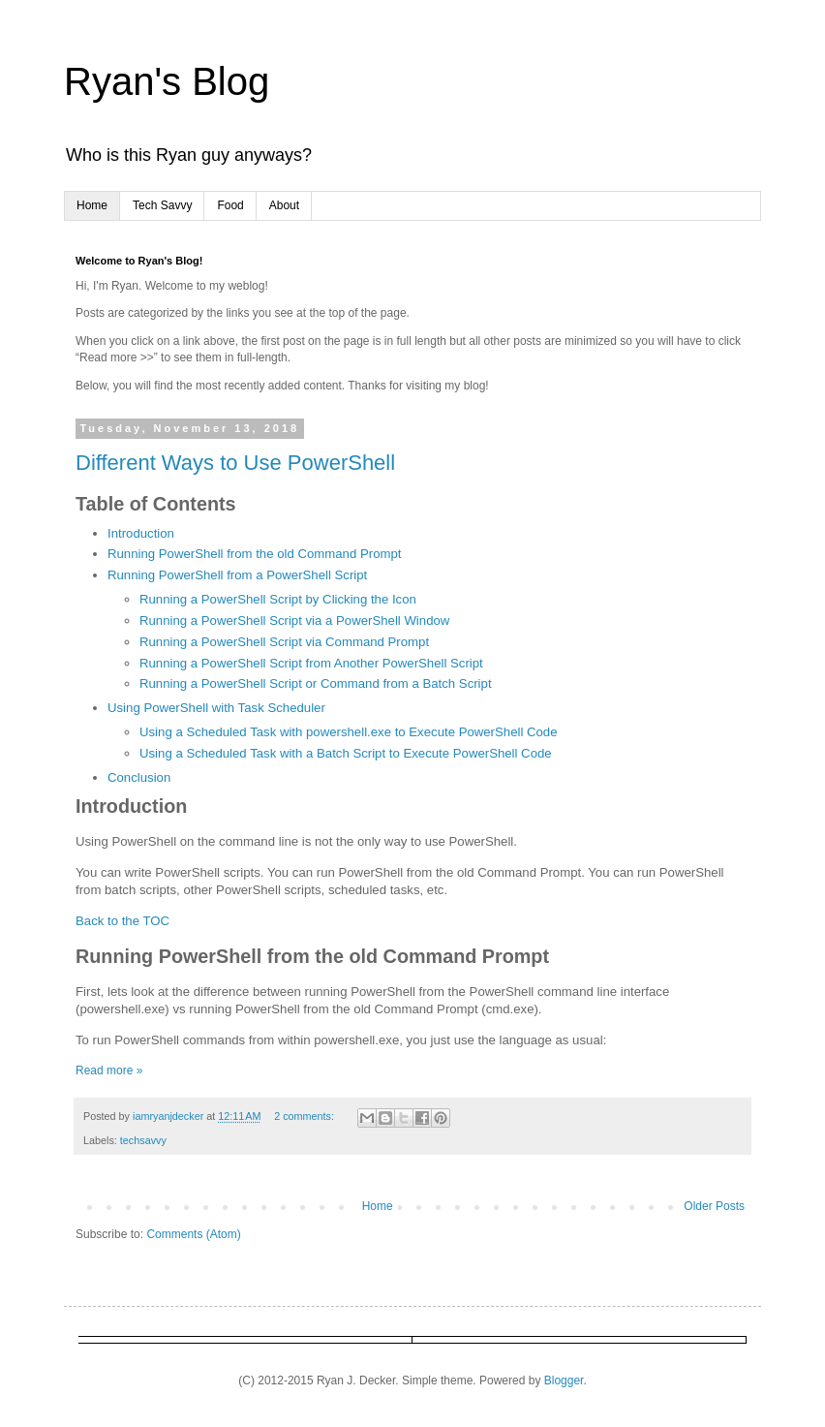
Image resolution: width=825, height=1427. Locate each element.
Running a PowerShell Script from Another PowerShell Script (311, 663)
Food (230, 205)
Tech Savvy (162, 205)
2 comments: (305, 1116)
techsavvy (143, 1140)
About (284, 205)
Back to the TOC (122, 921)
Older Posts (714, 1206)
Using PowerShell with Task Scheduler (216, 707)
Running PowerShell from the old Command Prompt (254, 553)
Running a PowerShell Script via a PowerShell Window (294, 620)
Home (91, 205)
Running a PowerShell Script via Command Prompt (284, 642)
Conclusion (138, 777)
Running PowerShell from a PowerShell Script (237, 575)
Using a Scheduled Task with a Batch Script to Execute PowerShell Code (345, 753)
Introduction (140, 533)
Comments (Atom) (193, 1234)
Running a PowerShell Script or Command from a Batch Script (315, 683)
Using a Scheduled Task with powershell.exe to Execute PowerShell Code (348, 732)
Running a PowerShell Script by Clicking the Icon (277, 599)
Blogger (564, 1380)
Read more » (109, 1070)
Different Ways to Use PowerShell (235, 462)
